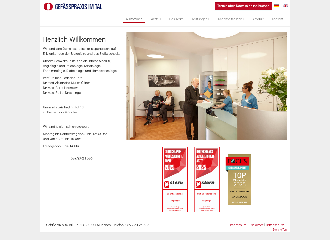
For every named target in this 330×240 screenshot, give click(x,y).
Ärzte (156, 19)
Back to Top (280, 230)
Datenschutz (275, 225)
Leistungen (201, 19)
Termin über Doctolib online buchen (243, 6)
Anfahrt (258, 19)
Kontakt (277, 19)
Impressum (238, 225)
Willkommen (134, 19)
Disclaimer (256, 225)
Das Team (176, 19)
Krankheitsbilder (231, 19)
